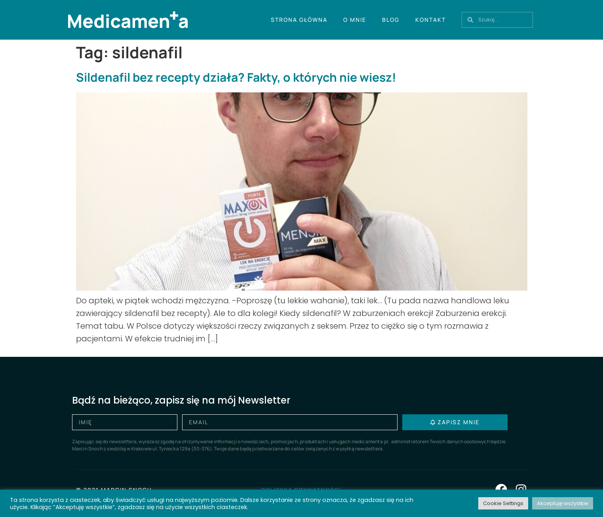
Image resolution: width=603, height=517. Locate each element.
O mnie (354, 19)
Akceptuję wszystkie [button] (562, 503)
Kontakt (430, 19)
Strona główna (299, 19)
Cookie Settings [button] (503, 503)
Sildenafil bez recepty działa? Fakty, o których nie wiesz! (236, 77)
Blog (390, 19)
